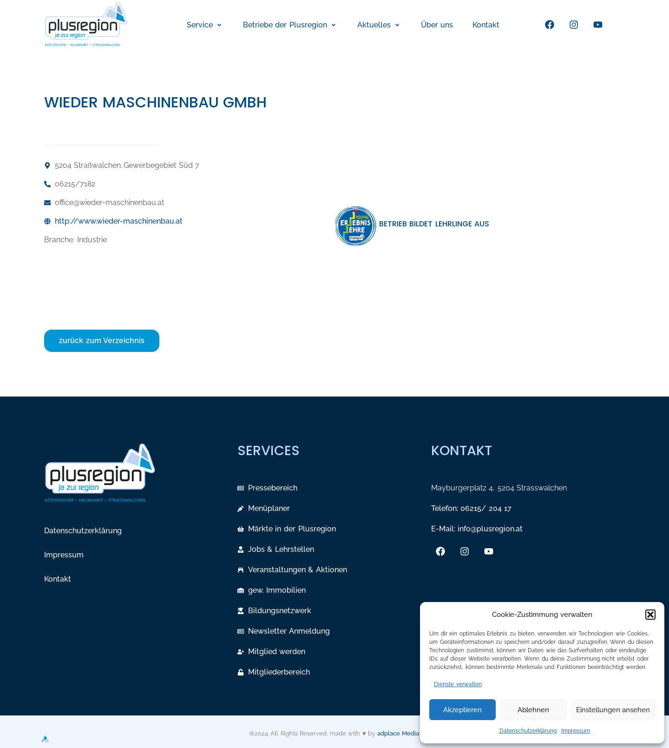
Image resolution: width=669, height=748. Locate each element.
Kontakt (57, 579)
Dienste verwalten (458, 684)
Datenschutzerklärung (528, 731)
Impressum (575, 731)
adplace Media (398, 733)
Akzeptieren (462, 710)
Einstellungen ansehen (613, 710)
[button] (650, 614)
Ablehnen (533, 710)
